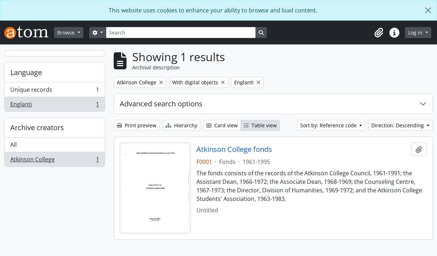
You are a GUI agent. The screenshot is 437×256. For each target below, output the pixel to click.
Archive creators (37, 127)
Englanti (54, 105)
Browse (66, 32)
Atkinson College (54, 160)
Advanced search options (161, 103)
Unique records (54, 91)
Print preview (136, 125)
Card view (222, 125)
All (13, 145)
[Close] (428, 10)
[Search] (181, 32)
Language (26, 72)
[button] (379, 33)
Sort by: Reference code (329, 125)
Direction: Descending (398, 125)
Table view (260, 125)
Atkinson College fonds (234, 149)
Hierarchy (181, 125)
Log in (416, 32)
